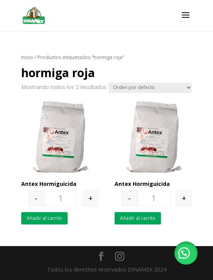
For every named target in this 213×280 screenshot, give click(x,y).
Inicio (27, 57)
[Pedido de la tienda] (150, 88)
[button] (186, 253)
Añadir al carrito (44, 218)
